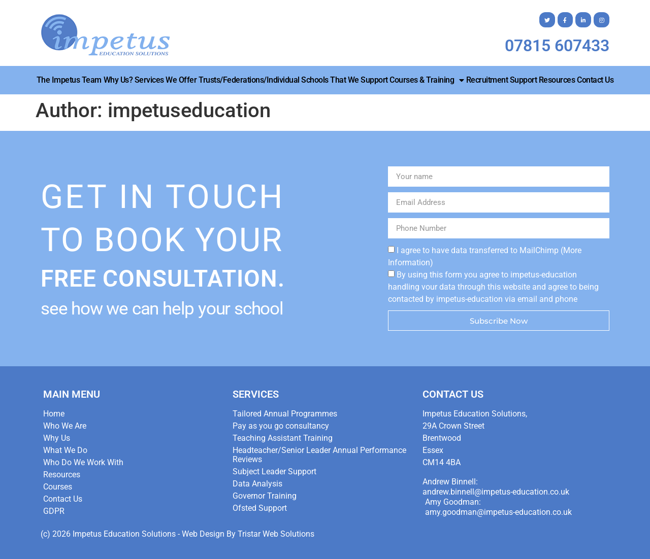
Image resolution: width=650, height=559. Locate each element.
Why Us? (118, 80)
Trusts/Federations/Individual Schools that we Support (293, 80)
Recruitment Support (501, 80)
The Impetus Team (69, 80)
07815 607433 (557, 45)
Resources (557, 80)
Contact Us (595, 80)
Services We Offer (166, 80)
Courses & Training (426, 80)
